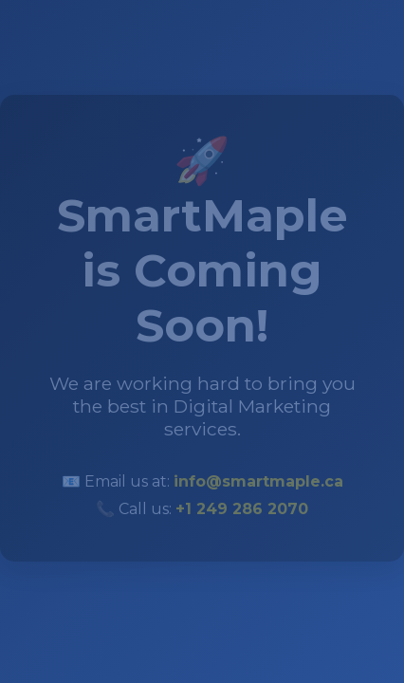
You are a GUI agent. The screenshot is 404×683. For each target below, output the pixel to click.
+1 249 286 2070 (241, 508)
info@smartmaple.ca (258, 480)
